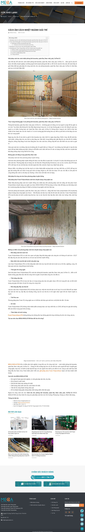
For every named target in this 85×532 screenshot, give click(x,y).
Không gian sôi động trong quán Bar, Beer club (22, 43)
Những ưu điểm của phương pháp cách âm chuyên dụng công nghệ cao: (28, 49)
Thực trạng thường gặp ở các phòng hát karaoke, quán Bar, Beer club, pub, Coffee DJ (29, 41)
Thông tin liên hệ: (16, 54)
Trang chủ (21, 3)
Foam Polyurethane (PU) (15, 315)
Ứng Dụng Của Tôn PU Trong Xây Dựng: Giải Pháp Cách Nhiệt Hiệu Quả (42, 432)
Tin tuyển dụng (69, 515)
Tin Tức (53, 512)
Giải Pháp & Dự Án (56, 510)
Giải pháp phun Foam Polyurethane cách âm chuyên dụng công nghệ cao (26, 48)
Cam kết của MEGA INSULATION (19, 52)
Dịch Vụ (9, 16)
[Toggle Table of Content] (47, 38)
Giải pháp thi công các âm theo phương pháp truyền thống (23, 46)
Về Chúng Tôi (30, 3)
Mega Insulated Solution (24, 402)
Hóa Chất (56, 3)
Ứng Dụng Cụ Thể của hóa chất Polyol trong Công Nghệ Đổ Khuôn (65, 432)
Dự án (62, 3)
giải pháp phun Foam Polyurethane (50, 371)
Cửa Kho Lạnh (16, 16)
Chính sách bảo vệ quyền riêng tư (38, 504)
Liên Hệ (68, 3)
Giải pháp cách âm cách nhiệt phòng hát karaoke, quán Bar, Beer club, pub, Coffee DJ (29, 40)
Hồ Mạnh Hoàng (13, 32)
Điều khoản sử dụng (35, 502)
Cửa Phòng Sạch (55, 507)
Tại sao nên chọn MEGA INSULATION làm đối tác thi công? (25, 51)
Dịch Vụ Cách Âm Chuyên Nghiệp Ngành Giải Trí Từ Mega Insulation (42, 455)
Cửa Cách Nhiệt (39, 3)
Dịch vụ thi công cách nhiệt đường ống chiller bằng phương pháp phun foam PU (18, 455)
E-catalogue (79, 3)
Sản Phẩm (49, 3)
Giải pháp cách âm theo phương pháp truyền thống (24, 44)
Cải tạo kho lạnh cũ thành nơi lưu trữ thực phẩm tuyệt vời (18, 432)
